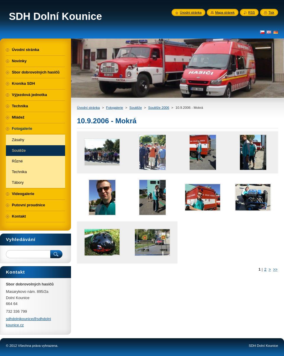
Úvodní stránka (88, 107)
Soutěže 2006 (158, 107)
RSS (251, 12)
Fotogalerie (114, 107)
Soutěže (135, 107)
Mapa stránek (225, 12)
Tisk (271, 12)
